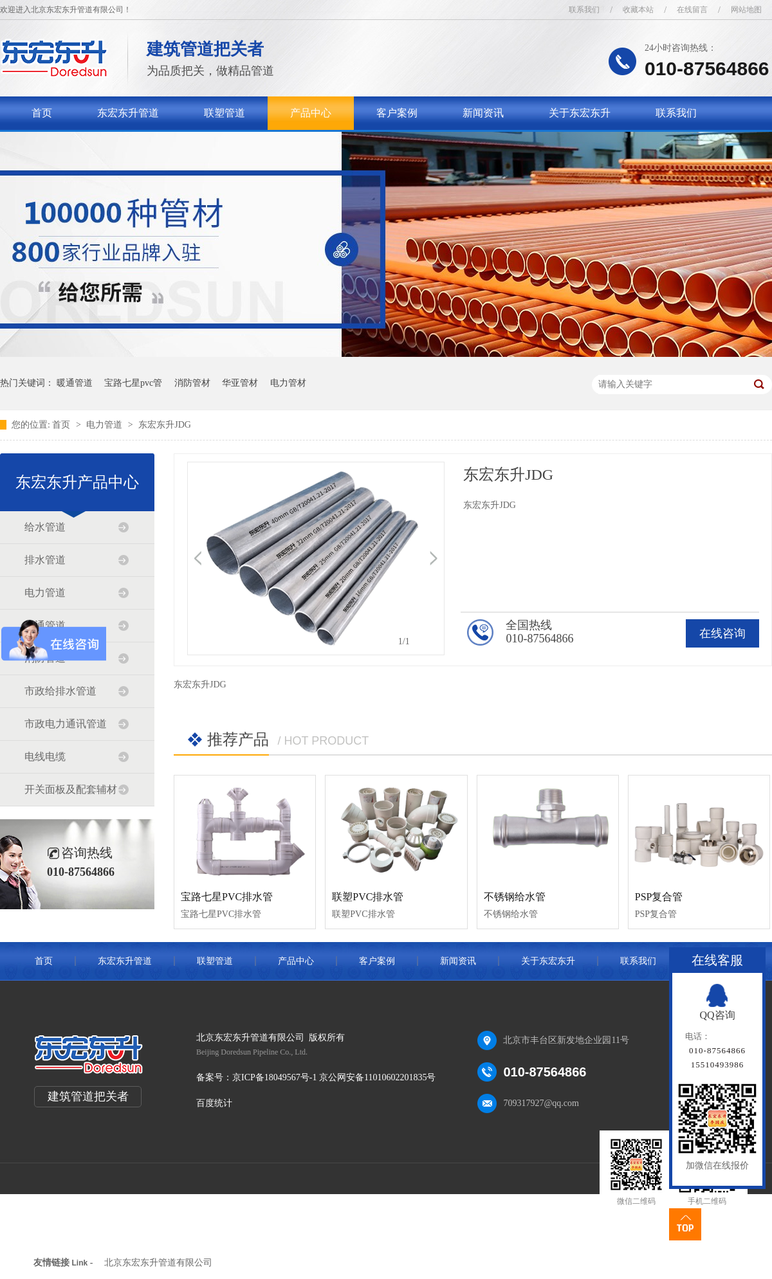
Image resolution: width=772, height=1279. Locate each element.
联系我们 (584, 9)
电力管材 (288, 383)
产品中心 (310, 112)
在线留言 (692, 9)
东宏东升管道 (128, 112)
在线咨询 (722, 633)
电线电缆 (45, 756)
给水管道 (45, 527)
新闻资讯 (483, 112)
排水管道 (45, 559)
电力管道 (105, 425)
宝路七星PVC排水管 (227, 896)
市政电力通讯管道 (65, 723)
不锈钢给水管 (515, 896)
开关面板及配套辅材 (70, 789)
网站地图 (746, 9)
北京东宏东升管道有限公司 (158, 1262)
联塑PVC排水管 (367, 896)
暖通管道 (75, 383)
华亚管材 (240, 383)
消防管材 (192, 383)
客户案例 (397, 112)
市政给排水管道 (60, 690)
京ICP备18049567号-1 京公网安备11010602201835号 (334, 1077)
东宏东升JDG (164, 425)
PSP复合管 (659, 896)
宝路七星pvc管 (133, 383)
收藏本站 (638, 9)
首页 (42, 112)
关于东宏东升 (580, 112)
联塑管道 (224, 112)
